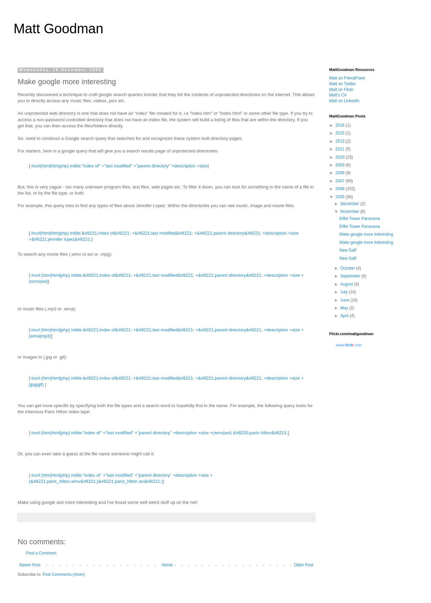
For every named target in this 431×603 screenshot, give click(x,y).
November (350, 211)
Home (167, 565)
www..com (349, 345)
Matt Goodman (59, 28)
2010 (341, 157)
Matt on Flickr (341, 89)
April (345, 315)
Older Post (303, 565)
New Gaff (347, 250)
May (344, 308)
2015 (341, 133)
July (344, 292)
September (350, 276)
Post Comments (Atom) (63, 574)
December (350, 203)
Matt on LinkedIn (344, 100)
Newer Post (29, 565)
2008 (341, 172)
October (348, 268)
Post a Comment (41, 553)
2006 (341, 188)
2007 (341, 181)
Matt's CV (338, 95)
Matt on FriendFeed (347, 78)
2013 (341, 141)
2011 (341, 149)
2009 (341, 165)
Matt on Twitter (342, 83)
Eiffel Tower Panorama (359, 218)
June (345, 300)
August (347, 284)
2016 (341, 125)
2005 (341, 197)
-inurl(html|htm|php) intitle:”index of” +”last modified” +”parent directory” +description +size (119, 165)
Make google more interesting (366, 234)
